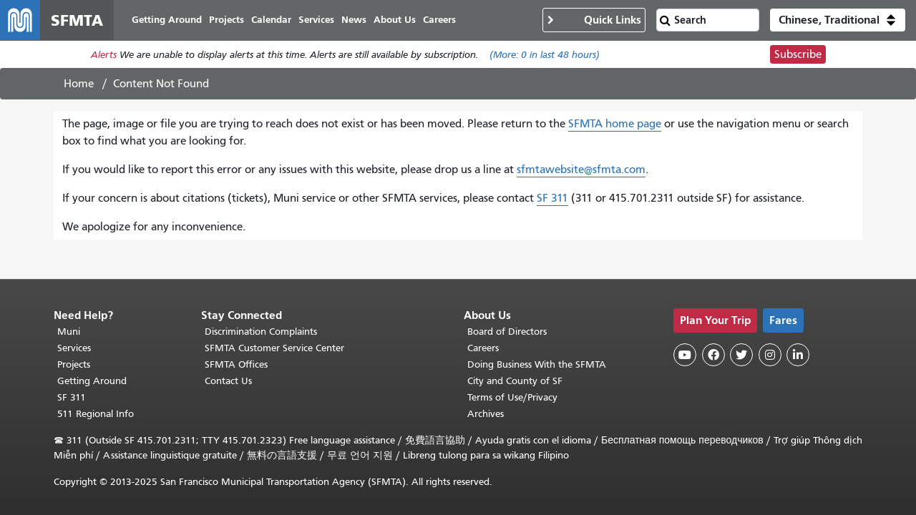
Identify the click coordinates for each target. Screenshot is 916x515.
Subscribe (798, 54)
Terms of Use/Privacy (512, 397)
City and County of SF (514, 381)
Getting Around (92, 381)
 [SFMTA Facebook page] (713, 354)
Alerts (104, 55)
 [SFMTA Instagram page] (770, 354)
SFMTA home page (614, 123)
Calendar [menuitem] (271, 20)
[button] (837, 20)
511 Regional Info (95, 414)
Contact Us (228, 381)
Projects (73, 364)
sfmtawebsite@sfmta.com (581, 169)
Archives (485, 414)
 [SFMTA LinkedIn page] (798, 354)
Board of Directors (507, 331)
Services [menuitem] (316, 20)
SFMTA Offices (236, 364)
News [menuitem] (353, 20)
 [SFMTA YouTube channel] (684, 354)
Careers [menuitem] (439, 20)
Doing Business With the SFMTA (536, 364)
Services (74, 348)
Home (79, 83)
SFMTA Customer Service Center (274, 348)
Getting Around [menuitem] (167, 20)
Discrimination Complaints (261, 331)
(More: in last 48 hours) (544, 55)
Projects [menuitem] (226, 20)
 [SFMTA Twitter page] (741, 354)
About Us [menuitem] (395, 20)
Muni (68, 331)
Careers (483, 348)
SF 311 (552, 198)
